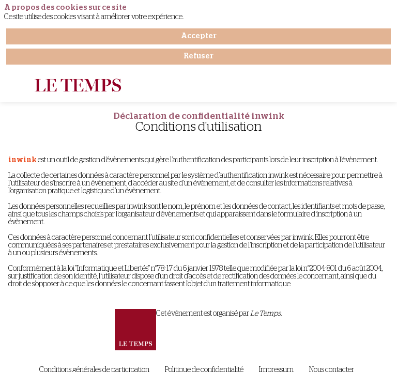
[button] (15, 86)
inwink (22, 160)
